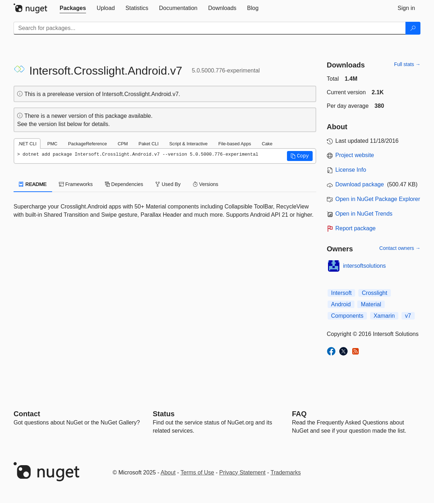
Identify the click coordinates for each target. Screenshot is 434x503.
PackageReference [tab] (87, 143)
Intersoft (341, 293)
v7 (408, 316)
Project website (354, 155)
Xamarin (384, 316)
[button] (300, 156)
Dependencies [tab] (124, 184)
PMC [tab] (52, 143)
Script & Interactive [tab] (188, 143)
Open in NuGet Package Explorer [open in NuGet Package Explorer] (377, 199)
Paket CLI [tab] (148, 143)
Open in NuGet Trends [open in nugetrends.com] (364, 214)
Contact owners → (399, 248)
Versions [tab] (205, 184)
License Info (350, 170)
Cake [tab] (267, 143)
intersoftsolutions (364, 266)
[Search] (412, 28)
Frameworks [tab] (76, 184)
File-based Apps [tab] (234, 143)
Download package (359, 184)
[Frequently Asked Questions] (299, 414)
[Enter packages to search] (210, 28)
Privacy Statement (242, 472)
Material (371, 304)
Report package (355, 228)
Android (341, 304)
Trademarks (286, 472)
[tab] (72, 8)
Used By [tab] (168, 184)
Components (347, 316)
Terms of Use (197, 472)
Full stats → (407, 64)
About (168, 472)
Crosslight (374, 293)
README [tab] (33, 184)
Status (164, 414)
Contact (27, 414)
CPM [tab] (123, 143)
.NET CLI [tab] (27, 143)
